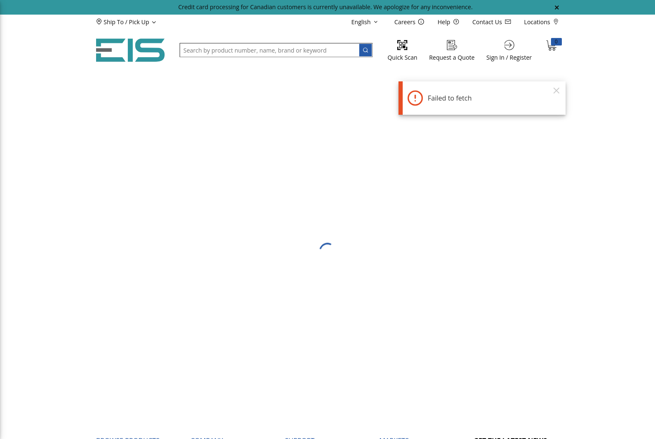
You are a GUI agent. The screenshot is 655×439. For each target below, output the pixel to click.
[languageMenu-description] (366, 21)
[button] (140, 21)
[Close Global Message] (557, 7)
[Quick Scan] (402, 50)
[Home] (130, 50)
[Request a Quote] (452, 50)
